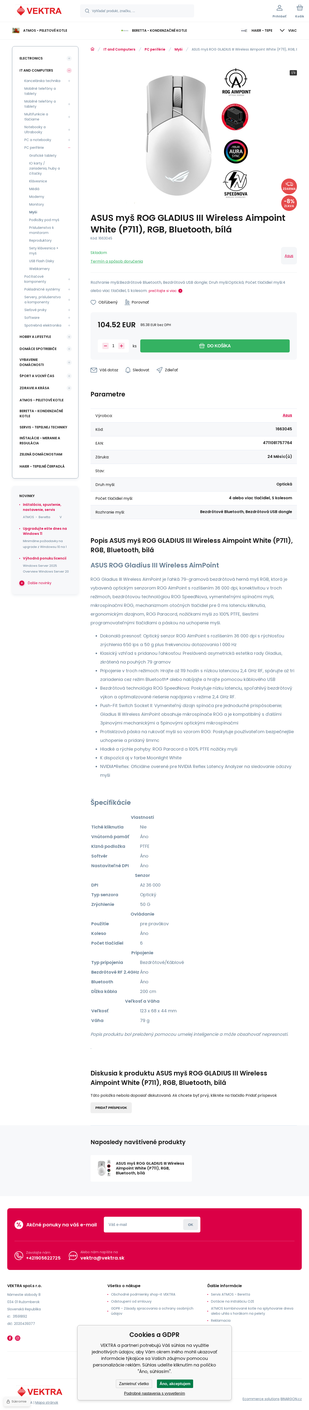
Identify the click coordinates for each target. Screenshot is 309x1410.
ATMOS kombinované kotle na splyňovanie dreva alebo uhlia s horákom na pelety (252, 1311)
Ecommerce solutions (261, 1398)
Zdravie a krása (34, 388)
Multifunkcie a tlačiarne (36, 117)
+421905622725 (43, 1258)
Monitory (36, 204)
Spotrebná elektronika (42, 325)
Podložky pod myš (44, 219)
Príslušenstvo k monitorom (41, 230)
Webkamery (39, 268)
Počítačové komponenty (35, 279)
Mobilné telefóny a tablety (40, 91)
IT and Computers (119, 49)
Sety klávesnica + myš (43, 251)
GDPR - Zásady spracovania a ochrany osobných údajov (152, 1311)
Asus (289, 256)
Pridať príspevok (111, 1108)
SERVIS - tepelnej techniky (43, 427)
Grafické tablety (42, 155)
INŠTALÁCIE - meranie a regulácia (40, 441)
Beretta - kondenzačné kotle (41, 413)
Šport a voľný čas (37, 375)
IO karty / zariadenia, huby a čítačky (44, 168)
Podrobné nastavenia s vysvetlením (154, 1393)
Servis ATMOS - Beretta (230, 1294)
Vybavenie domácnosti (32, 362)
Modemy (36, 196)
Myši (179, 49)
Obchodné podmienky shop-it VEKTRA (143, 1294)
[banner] (40, 11)
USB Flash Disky (41, 261)
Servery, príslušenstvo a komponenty (42, 300)
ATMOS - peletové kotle (41, 400)
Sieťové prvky (35, 309)
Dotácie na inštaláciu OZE (232, 1301)
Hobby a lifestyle (35, 336)
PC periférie (155, 49)
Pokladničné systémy (42, 289)
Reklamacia (221, 1320)
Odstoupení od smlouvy (131, 1301)
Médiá (34, 189)
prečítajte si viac (163, 290)
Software (32, 317)
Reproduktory (40, 240)
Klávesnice (38, 181)
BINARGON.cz (291, 1398)
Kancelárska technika (42, 80)
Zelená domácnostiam (41, 454)
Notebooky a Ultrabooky (35, 129)
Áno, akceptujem (175, 1384)
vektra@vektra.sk (102, 1257)
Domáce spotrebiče (38, 348)
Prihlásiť (190, 1224)
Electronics (31, 58)
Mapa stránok (46, 1402)
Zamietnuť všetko (134, 1384)
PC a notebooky (37, 139)
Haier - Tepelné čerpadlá (42, 466)
